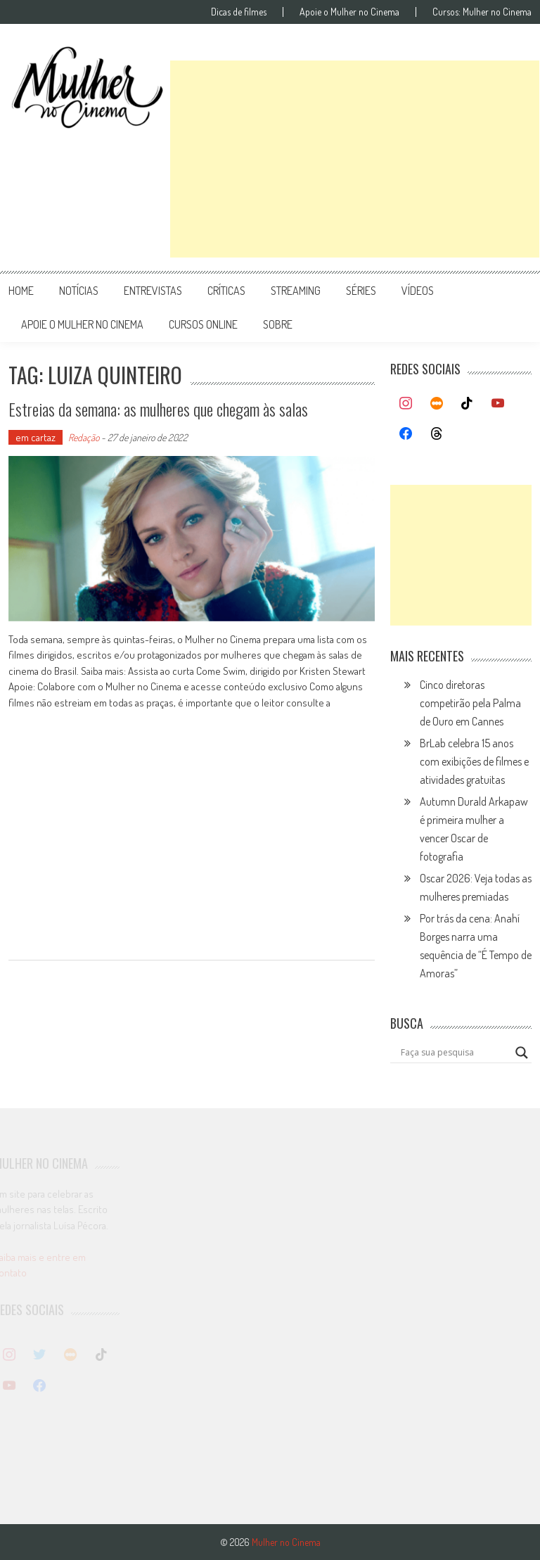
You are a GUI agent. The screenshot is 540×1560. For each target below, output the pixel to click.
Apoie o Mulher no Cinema (349, 12)
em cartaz (35, 437)
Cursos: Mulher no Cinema (482, 12)
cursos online (203, 324)
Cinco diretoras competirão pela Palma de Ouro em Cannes (470, 703)
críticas (226, 291)
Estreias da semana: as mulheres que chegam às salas (172, 408)
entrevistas (153, 291)
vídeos (417, 291)
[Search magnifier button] (522, 1053)
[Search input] (454, 1053)
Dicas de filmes (238, 12)
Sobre (277, 324)
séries (361, 291)
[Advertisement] (354, 159)
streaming (296, 291)
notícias (78, 291)
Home (21, 291)
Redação (83, 437)
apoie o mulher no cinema (82, 324)
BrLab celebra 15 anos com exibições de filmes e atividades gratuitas (474, 761)
